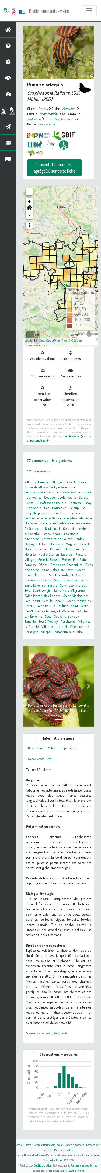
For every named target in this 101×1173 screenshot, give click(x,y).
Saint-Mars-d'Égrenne (69, 590)
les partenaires (37, 440)
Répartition (68, 748)
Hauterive (59, 508)
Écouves (75, 502)
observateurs (38, 471)
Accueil (20, 1144)
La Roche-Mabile (59, 523)
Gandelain (34, 508)
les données (73, 436)
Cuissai (29, 502)
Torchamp (68, 621)
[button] (29, 208)
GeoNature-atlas (42, 1165)
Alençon (58, 482)
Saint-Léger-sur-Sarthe (41, 585)
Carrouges (34, 497)
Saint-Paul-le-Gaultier (52, 606)
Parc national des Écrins (84, 1165)
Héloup (74, 508)
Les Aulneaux (52, 533)
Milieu (52, 748)
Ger (46, 508)
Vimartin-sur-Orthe (69, 631)
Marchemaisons (36, 549)
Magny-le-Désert (77, 544)
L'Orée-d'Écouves (51, 544)
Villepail (46, 631)
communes (37, 460)
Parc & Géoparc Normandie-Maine (44, 1144)
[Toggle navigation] (89, 10)
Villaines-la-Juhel (54, 626)
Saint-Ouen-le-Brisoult (48, 600)
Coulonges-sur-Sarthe (73, 497)
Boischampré (34, 492)
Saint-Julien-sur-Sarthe (71, 580)
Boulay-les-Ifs (68, 492)
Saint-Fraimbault (61, 575)
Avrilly (52, 487)
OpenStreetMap (49, 340)
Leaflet (29, 340)
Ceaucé (49, 497)
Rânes (43, 564)
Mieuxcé (55, 549)
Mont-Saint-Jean (76, 549)
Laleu (81, 518)
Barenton (66, 487)
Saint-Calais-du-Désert (58, 570)
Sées (48, 616)
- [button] (29, 215)
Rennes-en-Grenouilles (66, 564)
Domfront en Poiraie (51, 502)
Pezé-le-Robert (48, 559)
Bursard (86, 492)
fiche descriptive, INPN (52, 1033)
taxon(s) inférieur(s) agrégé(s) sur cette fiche (54, 168)
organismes (62, 460)
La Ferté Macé (49, 518)
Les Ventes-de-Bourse (57, 539)
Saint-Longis (41, 590)
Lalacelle (68, 518)
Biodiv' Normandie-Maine (49, 10)
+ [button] (29, 201)
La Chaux (61, 513)
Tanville (30, 621)
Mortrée (30, 554)
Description (36, 748)
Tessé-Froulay (48, 621)
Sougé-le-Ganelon (66, 616)
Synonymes (36, 759)
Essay (87, 502)
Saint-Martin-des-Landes (42, 595)
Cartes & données (74, 1144)
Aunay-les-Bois (35, 487)
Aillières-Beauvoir (37, 482)
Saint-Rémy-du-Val (53, 611)
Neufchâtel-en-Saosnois (55, 554)
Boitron (51, 492)
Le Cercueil (67, 528)
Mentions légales (63, 1149)
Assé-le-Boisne (77, 482)
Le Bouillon (48, 528)
